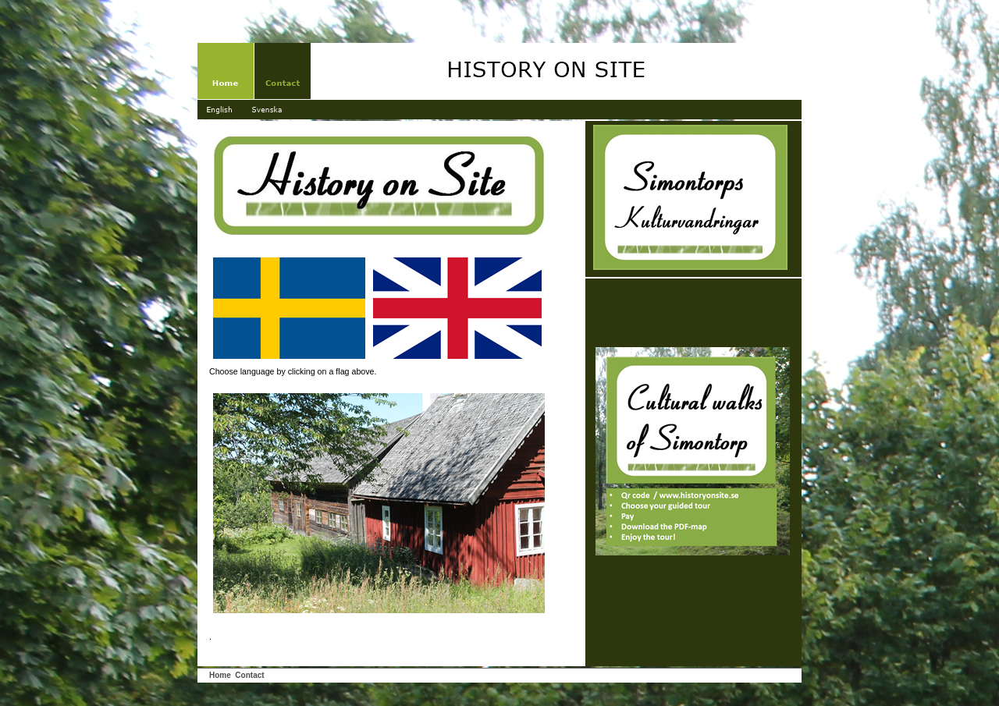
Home (220, 675)
